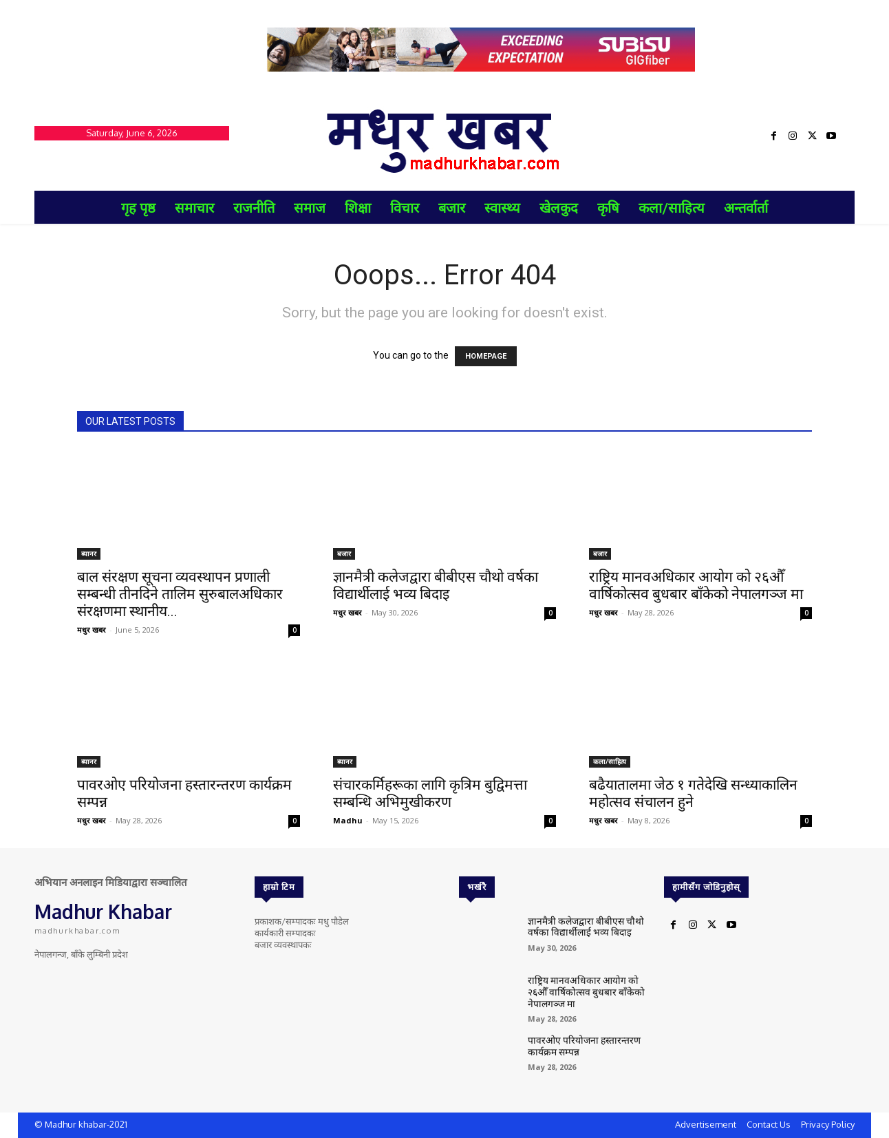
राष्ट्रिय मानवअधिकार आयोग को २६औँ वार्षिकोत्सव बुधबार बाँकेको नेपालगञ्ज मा (696, 585)
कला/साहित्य (609, 761)
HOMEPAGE (485, 356)
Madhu (348, 820)
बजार (344, 553)
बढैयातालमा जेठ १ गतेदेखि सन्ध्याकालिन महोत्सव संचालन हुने (693, 793)
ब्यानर (88, 553)
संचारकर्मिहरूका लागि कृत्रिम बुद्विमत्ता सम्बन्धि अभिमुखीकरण (430, 793)
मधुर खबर (91, 629)
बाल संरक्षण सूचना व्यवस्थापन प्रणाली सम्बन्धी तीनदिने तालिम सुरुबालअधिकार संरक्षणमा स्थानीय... (180, 594)
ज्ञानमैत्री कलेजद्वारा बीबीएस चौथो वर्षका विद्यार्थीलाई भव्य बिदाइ (435, 585)
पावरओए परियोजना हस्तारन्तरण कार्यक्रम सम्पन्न (578, 1045)
